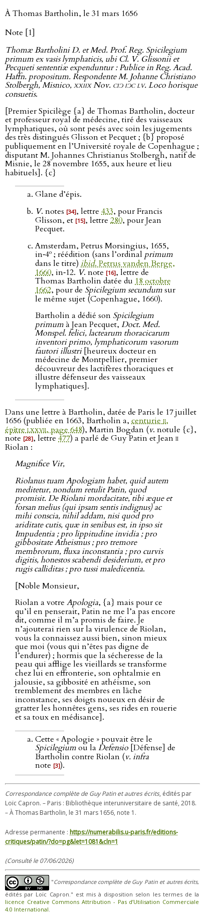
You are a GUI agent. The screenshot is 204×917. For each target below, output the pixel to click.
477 (64, 438)
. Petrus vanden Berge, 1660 (105, 268)
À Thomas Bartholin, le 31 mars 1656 (71, 13)
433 (107, 211)
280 (116, 220)
